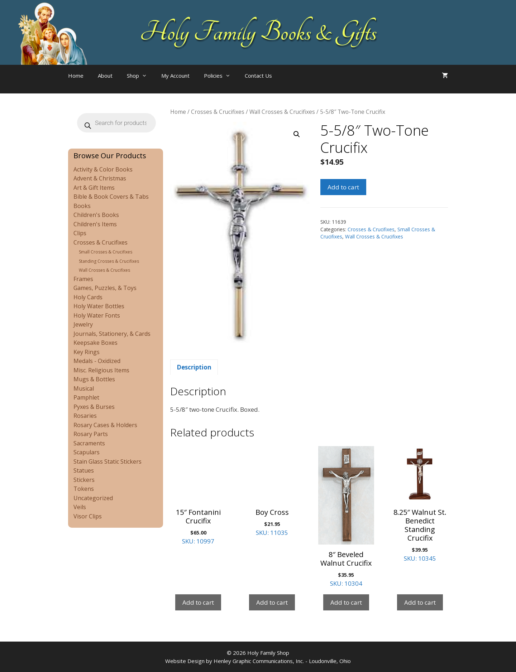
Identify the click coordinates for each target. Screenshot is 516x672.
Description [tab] (194, 367)
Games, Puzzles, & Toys (105, 288)
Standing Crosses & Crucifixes (109, 261)
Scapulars (86, 452)
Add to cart (343, 187)
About (105, 75)
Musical (83, 388)
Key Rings (86, 352)
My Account (175, 75)
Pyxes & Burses (94, 407)
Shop (140, 75)
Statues (83, 470)
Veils (79, 507)
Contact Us (258, 75)
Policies (221, 75)
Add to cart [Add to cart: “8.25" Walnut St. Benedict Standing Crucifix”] (420, 602)
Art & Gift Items (94, 188)
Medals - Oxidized (96, 361)
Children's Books (96, 215)
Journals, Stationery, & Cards (111, 334)
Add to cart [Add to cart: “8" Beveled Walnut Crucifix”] (346, 602)
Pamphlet (86, 397)
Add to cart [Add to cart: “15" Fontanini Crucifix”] (198, 602)
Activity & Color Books (103, 169)
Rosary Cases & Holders (105, 425)
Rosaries (85, 416)
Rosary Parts (90, 434)
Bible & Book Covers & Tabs (111, 196)
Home (75, 75)
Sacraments (89, 443)
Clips (79, 233)
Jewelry (83, 324)
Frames (83, 279)
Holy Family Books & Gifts (258, 32)
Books (82, 206)
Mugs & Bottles (94, 379)
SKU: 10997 (198, 495)
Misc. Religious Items (101, 370)
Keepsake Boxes (95, 343)
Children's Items (95, 224)
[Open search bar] (293, 82)
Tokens (83, 489)
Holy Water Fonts (96, 315)
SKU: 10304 (346, 517)
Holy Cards (87, 297)
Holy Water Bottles (98, 306)
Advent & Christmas (99, 178)
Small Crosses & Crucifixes (105, 252)
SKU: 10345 (420, 504)
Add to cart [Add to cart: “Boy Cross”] (272, 602)
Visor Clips (87, 516)
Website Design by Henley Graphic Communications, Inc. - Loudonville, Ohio (258, 660)
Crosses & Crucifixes (217, 112)
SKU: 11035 (272, 491)
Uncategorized (93, 498)
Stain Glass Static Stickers (107, 461)
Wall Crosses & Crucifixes (282, 112)
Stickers (84, 480)
